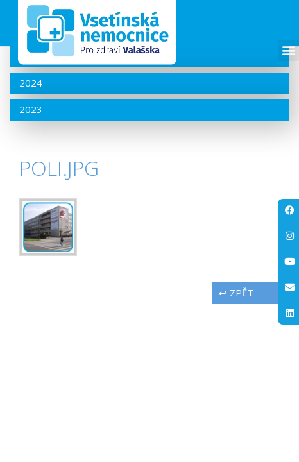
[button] (288, 50)
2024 (30, 125)
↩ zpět (236, 335)
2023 (30, 151)
